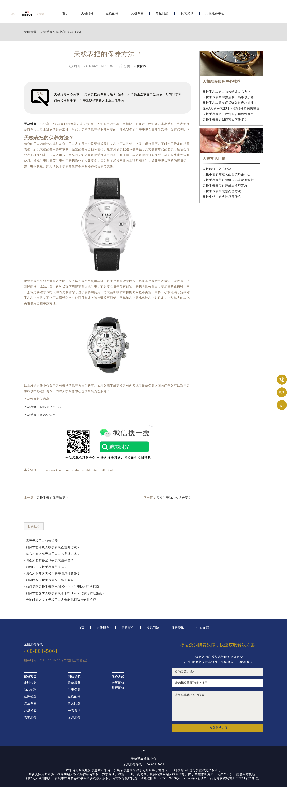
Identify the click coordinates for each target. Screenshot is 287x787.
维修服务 (103, 627)
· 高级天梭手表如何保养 (41, 540)
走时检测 (30, 682)
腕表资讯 (187, 13)
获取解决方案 (219, 727)
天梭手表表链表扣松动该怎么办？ (227, 91)
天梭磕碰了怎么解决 (217, 168)
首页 (65, 13)
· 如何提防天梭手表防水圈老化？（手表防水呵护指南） (63, 586)
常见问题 (162, 13)
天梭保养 (137, 13)
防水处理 (30, 689)
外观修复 (30, 710)
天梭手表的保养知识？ (40, 415)
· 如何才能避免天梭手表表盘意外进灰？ (52, 547)
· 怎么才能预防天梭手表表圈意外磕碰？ (52, 573)
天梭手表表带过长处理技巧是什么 (227, 174)
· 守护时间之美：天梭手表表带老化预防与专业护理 (60, 599)
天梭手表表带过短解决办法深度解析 (228, 180)
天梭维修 (87, 13)
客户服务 (74, 717)
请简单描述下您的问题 (217, 706)
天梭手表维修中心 (52, 32)
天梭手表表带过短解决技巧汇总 (225, 185)
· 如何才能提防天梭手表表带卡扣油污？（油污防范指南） (65, 593)
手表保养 (74, 689)
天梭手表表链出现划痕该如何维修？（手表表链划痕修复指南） (231, 114)
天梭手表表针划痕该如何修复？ (225, 119)
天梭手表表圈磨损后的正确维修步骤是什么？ (231, 97)
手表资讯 (74, 710)
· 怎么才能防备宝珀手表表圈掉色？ (49, 560)
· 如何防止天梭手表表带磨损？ (45, 567)
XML (143, 751)
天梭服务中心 (215, 13)
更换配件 (112, 13)
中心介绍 (202, 627)
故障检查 (30, 696)
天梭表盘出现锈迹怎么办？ (43, 407)
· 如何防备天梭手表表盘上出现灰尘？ (50, 580)
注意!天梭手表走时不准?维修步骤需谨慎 (231, 108)
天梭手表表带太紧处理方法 (222, 191)
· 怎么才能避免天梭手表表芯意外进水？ (52, 553)
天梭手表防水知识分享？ (173, 497)
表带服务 (30, 717)
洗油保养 (30, 703)
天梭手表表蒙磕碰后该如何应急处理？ (230, 102)
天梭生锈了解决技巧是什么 (222, 196)
